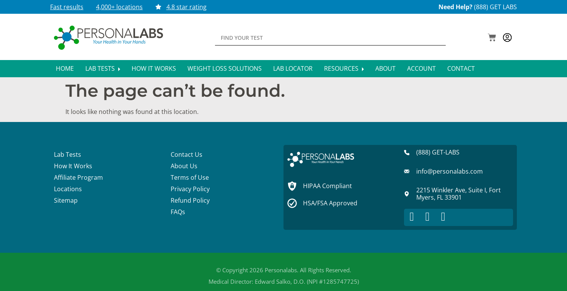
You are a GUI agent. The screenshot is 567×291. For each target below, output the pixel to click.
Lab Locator (293, 68)
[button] (492, 38)
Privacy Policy (190, 189)
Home (65, 68)
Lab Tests (102, 68)
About (385, 68)
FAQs (178, 212)
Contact (461, 68)
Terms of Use (190, 177)
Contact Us (186, 154)
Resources (344, 68)
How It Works (154, 68)
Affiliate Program (78, 177)
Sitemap (66, 200)
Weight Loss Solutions (224, 68)
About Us (184, 166)
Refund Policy (190, 200)
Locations (68, 189)
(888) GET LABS (495, 7)
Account (421, 68)
